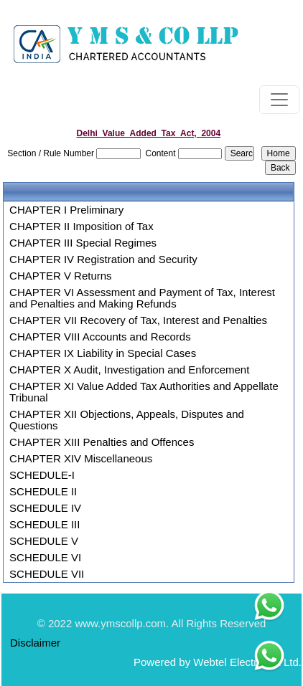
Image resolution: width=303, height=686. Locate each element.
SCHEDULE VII (46, 574)
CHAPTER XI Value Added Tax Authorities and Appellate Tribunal (144, 392)
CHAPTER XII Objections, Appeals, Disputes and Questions (126, 420)
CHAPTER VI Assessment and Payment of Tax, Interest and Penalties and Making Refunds (142, 298)
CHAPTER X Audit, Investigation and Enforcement (129, 370)
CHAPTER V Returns (60, 276)
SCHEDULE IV (45, 508)
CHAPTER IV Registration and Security (103, 259)
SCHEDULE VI (45, 557)
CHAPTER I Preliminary (66, 210)
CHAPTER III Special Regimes (83, 243)
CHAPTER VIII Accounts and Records (100, 337)
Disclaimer (35, 643)
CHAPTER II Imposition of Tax (81, 226)
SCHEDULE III (44, 524)
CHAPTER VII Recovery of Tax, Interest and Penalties (138, 320)
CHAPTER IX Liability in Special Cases (102, 353)
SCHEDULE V (43, 541)
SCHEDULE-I (42, 475)
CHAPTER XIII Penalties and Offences (101, 442)
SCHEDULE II (43, 491)
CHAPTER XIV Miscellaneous (80, 459)
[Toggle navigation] (279, 99)
